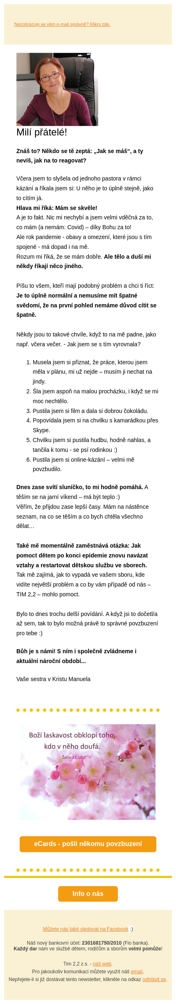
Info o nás (88, 893)
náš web (102, 964)
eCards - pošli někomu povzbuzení (88, 843)
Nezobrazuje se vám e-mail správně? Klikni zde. (62, 24)
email (137, 972)
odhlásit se (154, 979)
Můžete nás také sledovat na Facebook (86, 929)
